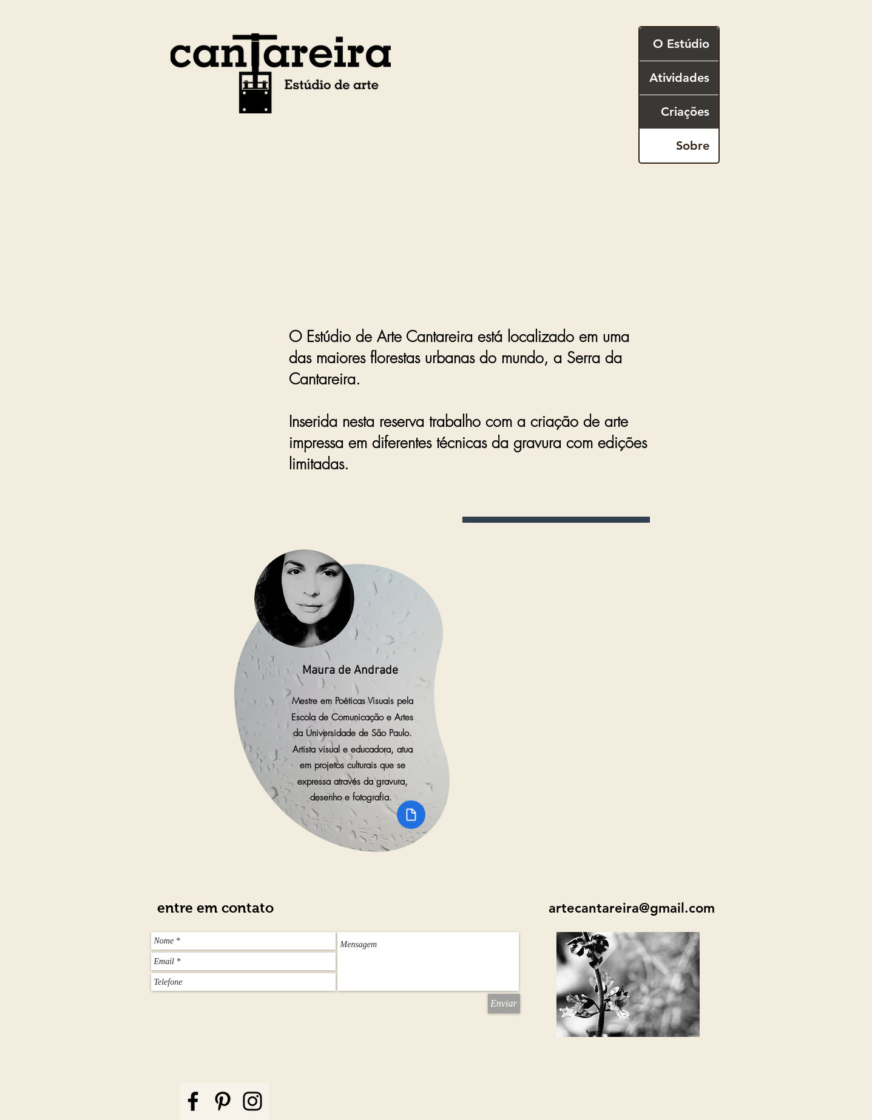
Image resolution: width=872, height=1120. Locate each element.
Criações (685, 111)
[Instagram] (252, 1101)
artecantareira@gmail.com (632, 908)
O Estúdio (681, 43)
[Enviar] (504, 1003)
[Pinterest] (222, 1101)
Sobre (692, 145)
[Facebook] (193, 1101)
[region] (354, 688)
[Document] (411, 814)
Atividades (679, 77)
